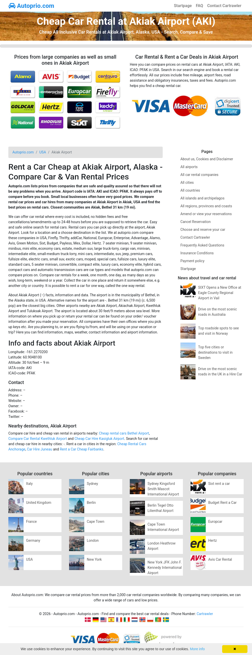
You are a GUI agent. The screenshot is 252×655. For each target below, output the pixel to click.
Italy (29, 484)
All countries (190, 190)
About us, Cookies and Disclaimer (206, 159)
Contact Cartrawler (224, 5)
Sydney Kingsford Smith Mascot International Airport (163, 489)
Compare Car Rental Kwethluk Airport (37, 439)
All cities (187, 182)
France (31, 522)
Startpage (183, 5)
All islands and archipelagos (202, 198)
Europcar (215, 522)
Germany (33, 540)
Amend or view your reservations (206, 214)
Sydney (92, 484)
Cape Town (95, 522)
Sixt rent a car (219, 484)
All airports (189, 167)
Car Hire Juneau (39, 449)
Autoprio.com (31, 5)
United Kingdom (38, 503)
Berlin (91, 503)
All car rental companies (199, 175)
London (93, 540)
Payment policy (192, 261)
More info (197, 649)
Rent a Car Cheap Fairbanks (81, 449)
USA (29, 559)
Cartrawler (205, 614)
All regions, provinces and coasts (206, 206)
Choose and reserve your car (202, 230)
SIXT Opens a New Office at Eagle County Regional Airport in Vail (219, 292)
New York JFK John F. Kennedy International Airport (165, 567)
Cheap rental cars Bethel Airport (124, 433)
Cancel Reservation (195, 222)
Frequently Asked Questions (202, 245)
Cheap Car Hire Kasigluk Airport (99, 439)
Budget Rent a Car (222, 503)
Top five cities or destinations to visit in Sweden (215, 352)
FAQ (199, 5)
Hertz (212, 540)
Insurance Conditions (197, 253)
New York (94, 559)
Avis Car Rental (220, 559)
